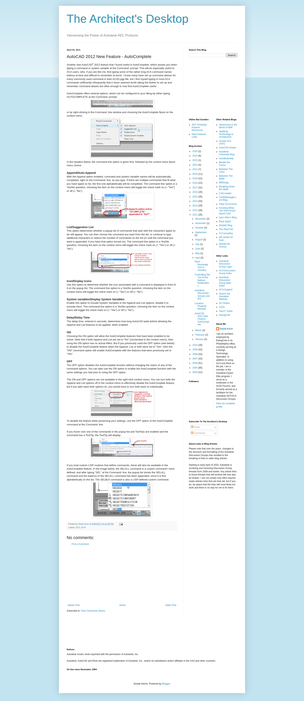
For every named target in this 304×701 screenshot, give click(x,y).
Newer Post (74, 605)
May (197, 253)
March (198, 330)
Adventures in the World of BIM (228, 126)
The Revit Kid (226, 229)
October (199, 227)
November (201, 223)
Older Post (170, 605)
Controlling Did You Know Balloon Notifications (202, 280)
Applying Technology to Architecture (226, 134)
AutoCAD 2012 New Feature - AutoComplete (202, 319)
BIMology (224, 182)
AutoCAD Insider (227, 147)
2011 (195, 214)
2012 (78, 527)
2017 (195, 187)
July (197, 244)
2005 (195, 367)
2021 (195, 169)
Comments (198, 433)
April (197, 257)
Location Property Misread (200, 306)
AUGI (222, 307)
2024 (195, 155)
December (201, 218)
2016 (195, 192)
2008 (195, 354)
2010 (195, 345)
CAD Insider (225, 193)
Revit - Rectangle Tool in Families (201, 265)
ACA (83, 527)
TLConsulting (226, 233)
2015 (195, 196)
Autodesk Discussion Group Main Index (225, 281)
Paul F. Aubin (226, 311)
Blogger (166, 683)
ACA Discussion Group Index (227, 272)
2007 (195, 358)
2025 (195, 151)
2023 (195, 160)
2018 (195, 183)
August (199, 239)
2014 (195, 201)
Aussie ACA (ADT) (225, 142)
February (200, 334)
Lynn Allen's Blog (228, 217)
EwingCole (224, 315)
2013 (195, 205)
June (198, 248)
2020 (195, 174)
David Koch (226, 328)
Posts (195, 427)
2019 (195, 178)
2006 (195, 363)
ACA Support (225, 289)
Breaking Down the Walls (227, 188)
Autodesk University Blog (227, 153)
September (201, 232)
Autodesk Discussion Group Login (225, 264)
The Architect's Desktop (127, 18)
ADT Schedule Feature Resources (199, 127)
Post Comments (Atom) (93, 610)
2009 (195, 349)
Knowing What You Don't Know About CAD (227, 211)
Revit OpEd (225, 221)
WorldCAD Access (224, 245)
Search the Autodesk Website (224, 296)
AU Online (224, 303)
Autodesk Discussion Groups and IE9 (202, 294)
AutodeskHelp (226, 158)
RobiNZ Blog (225, 225)
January (199, 339)
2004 (195, 372)
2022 (195, 165)
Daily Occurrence (228, 204)
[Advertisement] (122, 574)
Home (122, 605)
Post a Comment (80, 544)
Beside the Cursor (224, 163)
